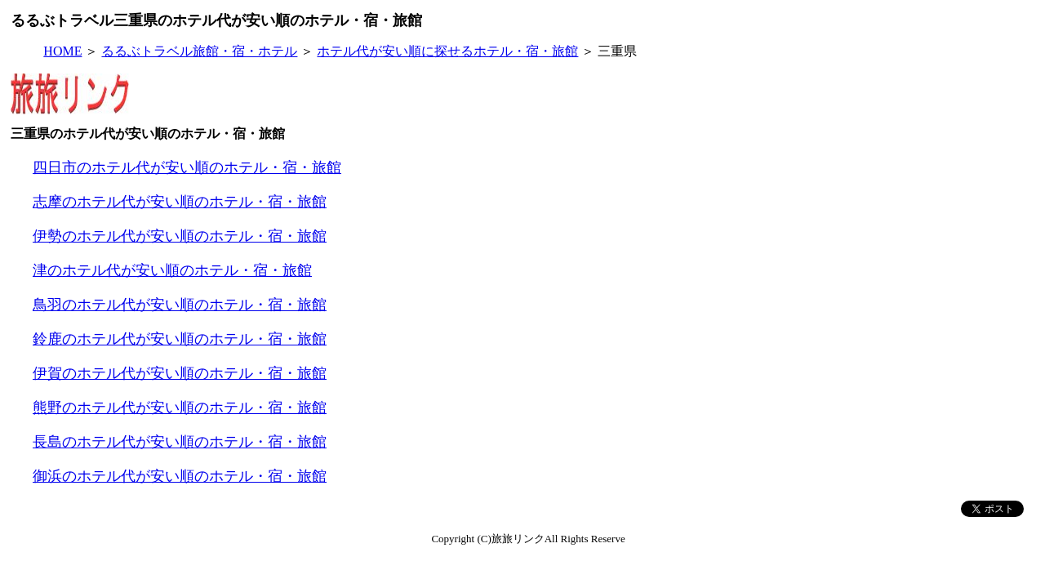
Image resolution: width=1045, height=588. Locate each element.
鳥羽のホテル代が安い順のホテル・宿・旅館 (180, 304)
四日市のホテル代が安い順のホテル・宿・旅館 (187, 167)
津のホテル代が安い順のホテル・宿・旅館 (172, 270)
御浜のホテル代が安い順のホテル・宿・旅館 (180, 476)
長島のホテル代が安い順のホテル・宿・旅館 (180, 442)
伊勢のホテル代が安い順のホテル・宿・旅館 (180, 236)
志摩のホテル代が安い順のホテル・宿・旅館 (180, 202)
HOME (62, 51)
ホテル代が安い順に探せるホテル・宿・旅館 (447, 51)
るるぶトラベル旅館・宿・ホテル (199, 51)
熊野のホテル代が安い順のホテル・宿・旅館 (180, 407)
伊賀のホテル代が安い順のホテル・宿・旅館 (180, 373)
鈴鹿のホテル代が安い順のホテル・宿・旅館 (180, 339)
